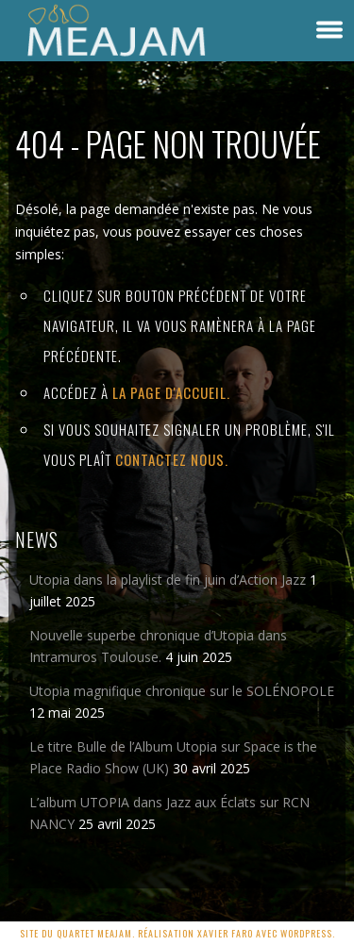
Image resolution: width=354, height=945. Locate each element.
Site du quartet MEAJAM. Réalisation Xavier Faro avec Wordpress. (177, 933)
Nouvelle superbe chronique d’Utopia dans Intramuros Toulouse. (158, 646)
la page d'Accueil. (171, 392)
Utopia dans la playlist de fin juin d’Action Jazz (167, 580)
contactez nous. (171, 459)
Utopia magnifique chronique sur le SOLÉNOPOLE (181, 691)
